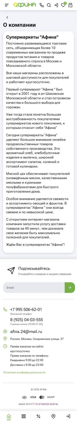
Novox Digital (49, 404)
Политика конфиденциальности (24, 372)
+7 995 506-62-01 (26, 309)
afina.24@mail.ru (26, 331)
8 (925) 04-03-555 (26, 320)
